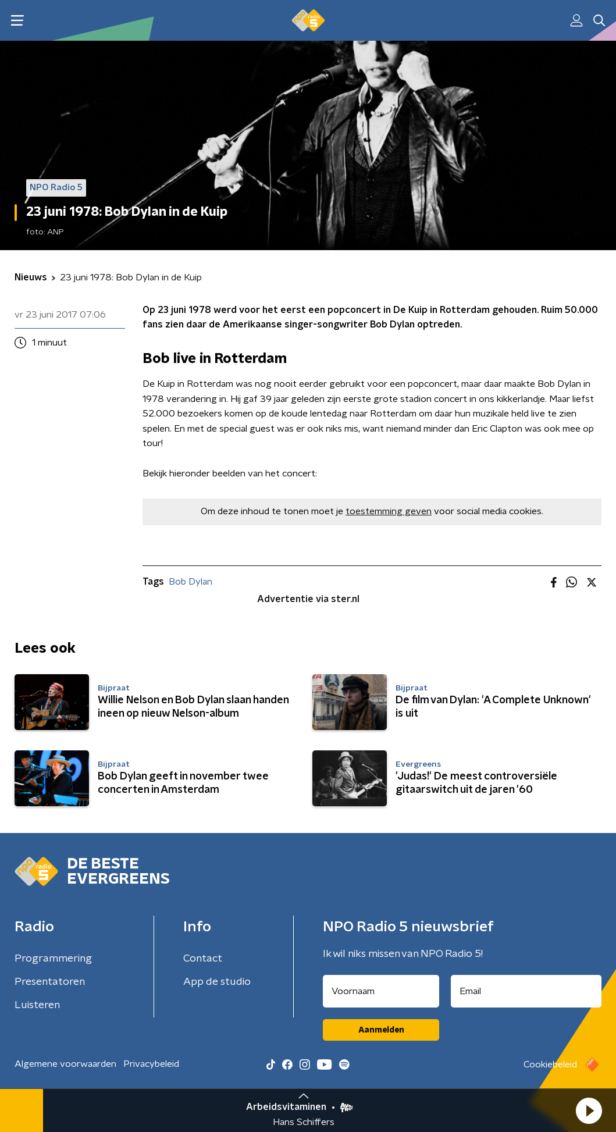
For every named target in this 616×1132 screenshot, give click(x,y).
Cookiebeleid (550, 1064)
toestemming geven (389, 511)
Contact (202, 958)
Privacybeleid (151, 1064)
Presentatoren (50, 982)
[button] (588, 1110)
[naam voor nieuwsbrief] (381, 991)
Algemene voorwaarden (65, 1064)
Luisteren (37, 1005)
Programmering (53, 958)
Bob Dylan (190, 581)
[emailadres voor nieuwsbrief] (526, 991)
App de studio (217, 982)
